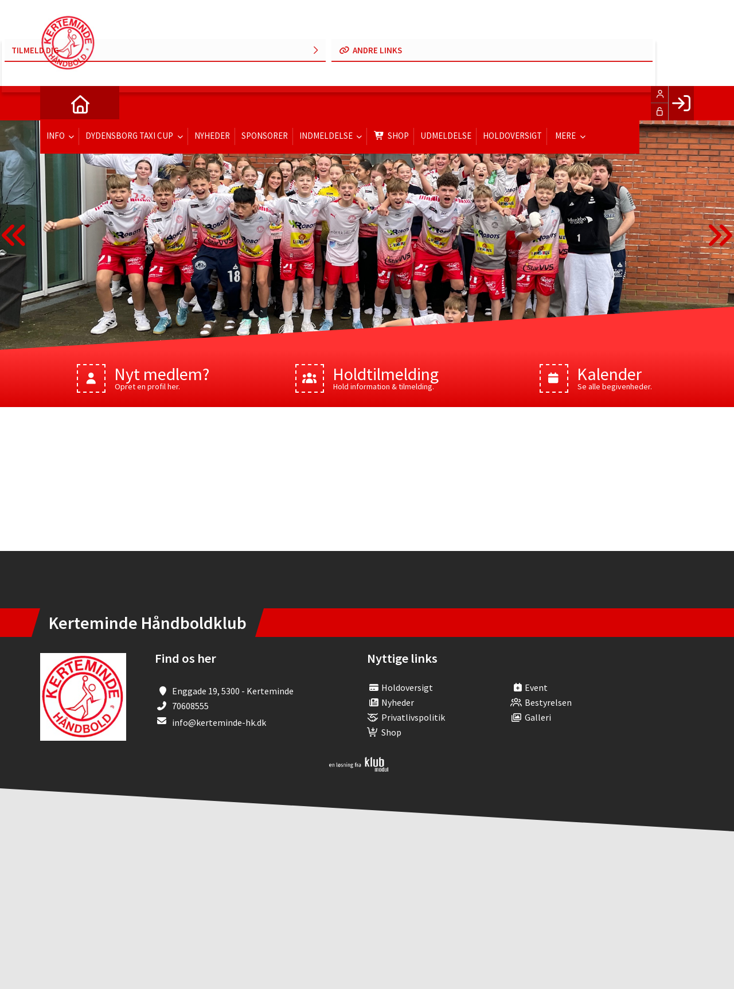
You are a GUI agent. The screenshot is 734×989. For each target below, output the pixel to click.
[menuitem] (57, 103)
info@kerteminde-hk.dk (219, 722)
